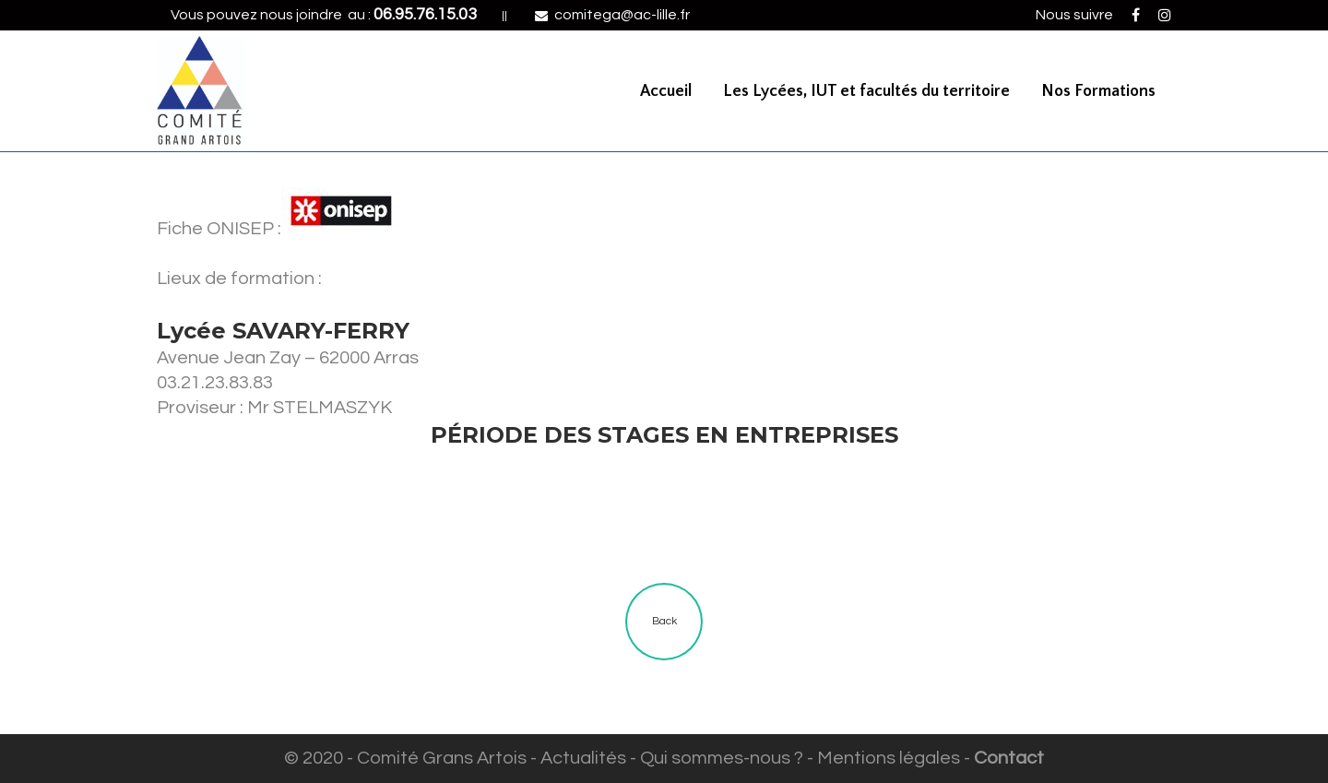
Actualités (583, 758)
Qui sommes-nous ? (721, 758)
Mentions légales (888, 758)
